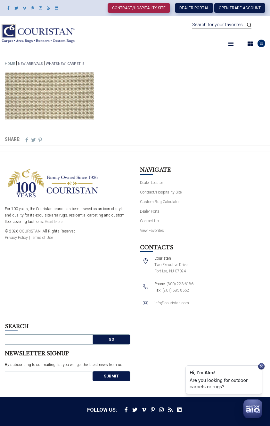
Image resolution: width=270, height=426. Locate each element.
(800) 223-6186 (180, 284)
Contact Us (149, 221)
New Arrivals (30, 64)
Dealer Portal (194, 8)
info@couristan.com (171, 303)
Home (10, 64)
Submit (111, 376)
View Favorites (152, 230)
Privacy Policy (16, 237)
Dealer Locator (151, 182)
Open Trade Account (240, 8)
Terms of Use (42, 237)
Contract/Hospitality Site (139, 8)
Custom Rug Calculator (160, 202)
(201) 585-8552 (175, 290)
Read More (53, 221)
